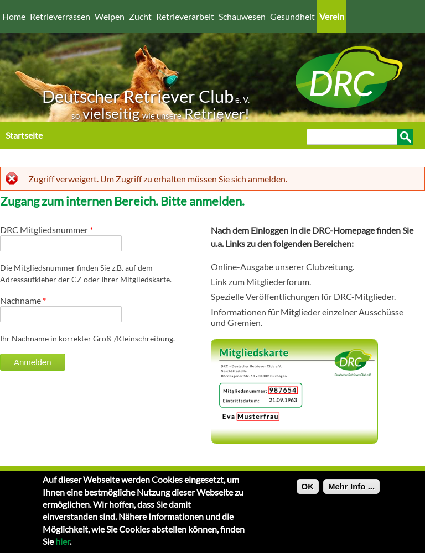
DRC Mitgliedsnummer (46, 229)
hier (62, 545)
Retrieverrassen (60, 16)
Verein (331, 16)
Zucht (140, 16)
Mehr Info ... (351, 491)
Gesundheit (292, 16)
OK (308, 491)
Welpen (110, 16)
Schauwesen (242, 16)
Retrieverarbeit (185, 16)
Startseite (24, 135)
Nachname (23, 300)
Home (13, 16)
